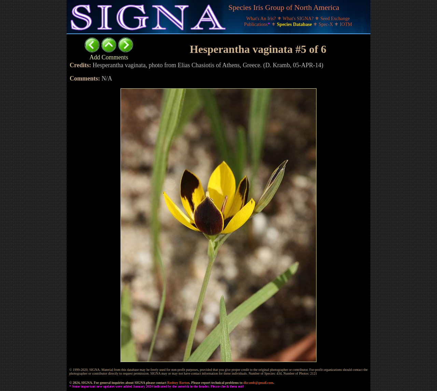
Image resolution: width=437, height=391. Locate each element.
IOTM (346, 24)
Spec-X (326, 24)
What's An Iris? (261, 18)
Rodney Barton (178, 383)
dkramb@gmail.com (258, 383)
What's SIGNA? (299, 18)
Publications (257, 24)
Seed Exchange (335, 18)
